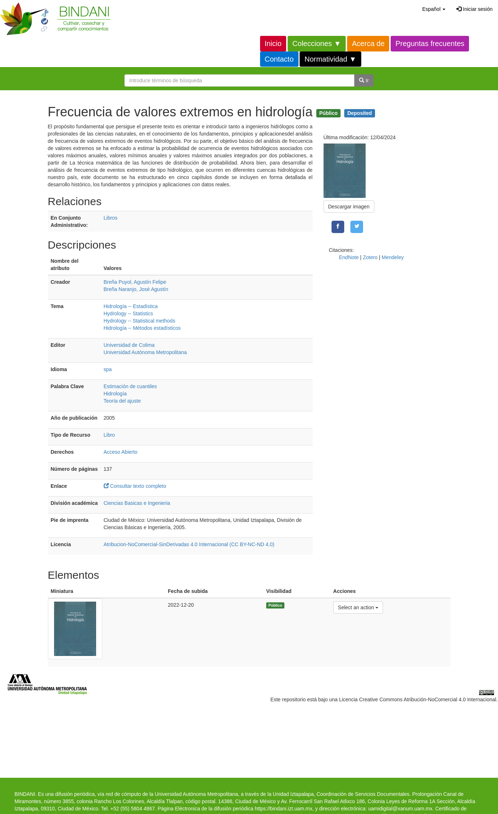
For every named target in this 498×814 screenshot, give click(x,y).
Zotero (370, 257)
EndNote (349, 257)
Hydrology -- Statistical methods (140, 321)
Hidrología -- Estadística (131, 306)
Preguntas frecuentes (429, 43)
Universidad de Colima (129, 345)
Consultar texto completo (138, 486)
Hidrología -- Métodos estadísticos (142, 328)
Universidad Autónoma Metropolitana (145, 352)
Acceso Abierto (120, 452)
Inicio (273, 43)
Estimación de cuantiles (130, 386)
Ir (364, 80)
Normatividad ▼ (330, 59)
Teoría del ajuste (122, 401)
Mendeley (393, 257)
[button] (434, 9)
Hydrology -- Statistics (128, 313)
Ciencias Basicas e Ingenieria (137, 503)
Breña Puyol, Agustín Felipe (135, 282)
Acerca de (368, 43)
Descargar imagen (349, 206)
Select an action (358, 606)
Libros (111, 218)
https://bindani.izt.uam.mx (283, 808)
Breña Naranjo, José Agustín (136, 289)
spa (108, 369)
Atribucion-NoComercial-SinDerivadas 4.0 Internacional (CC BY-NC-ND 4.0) (189, 544)
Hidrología (115, 393)
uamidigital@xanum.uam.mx (400, 808)
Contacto (279, 59)
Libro (109, 435)
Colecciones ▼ (316, 43)
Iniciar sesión (474, 9)
